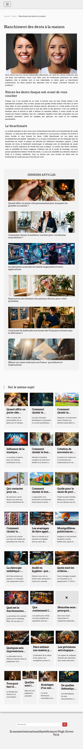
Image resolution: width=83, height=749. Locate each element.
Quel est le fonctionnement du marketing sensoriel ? (16, 612)
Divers (14, 16)
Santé (43, 731)
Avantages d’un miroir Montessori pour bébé (48, 689)
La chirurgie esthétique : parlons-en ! (14, 571)
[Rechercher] (39, 724)
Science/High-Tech (56, 733)
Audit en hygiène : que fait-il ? (40, 571)
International (31, 731)
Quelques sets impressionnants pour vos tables (16, 651)
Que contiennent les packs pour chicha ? (41, 612)
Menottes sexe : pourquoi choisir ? (67, 610)
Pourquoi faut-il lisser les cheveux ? (12, 688)
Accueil (7, 16)
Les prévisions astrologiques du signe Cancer (67, 652)
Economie (16, 731)
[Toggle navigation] (7, 4)
